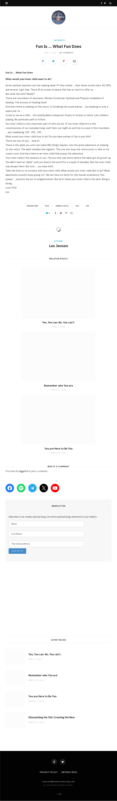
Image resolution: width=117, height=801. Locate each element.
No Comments (66, 53)
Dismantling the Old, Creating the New (51, 717)
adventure (31, 206)
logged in (23, 471)
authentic (59, 40)
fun (46, 206)
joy (78, 206)
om (88, 206)
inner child (62, 206)
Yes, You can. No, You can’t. (58, 322)
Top (58, 794)
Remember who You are (58, 385)
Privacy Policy (49, 772)
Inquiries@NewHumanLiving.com (58, 781)
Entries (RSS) (69, 772)
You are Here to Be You (58, 448)
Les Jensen (58, 245)
